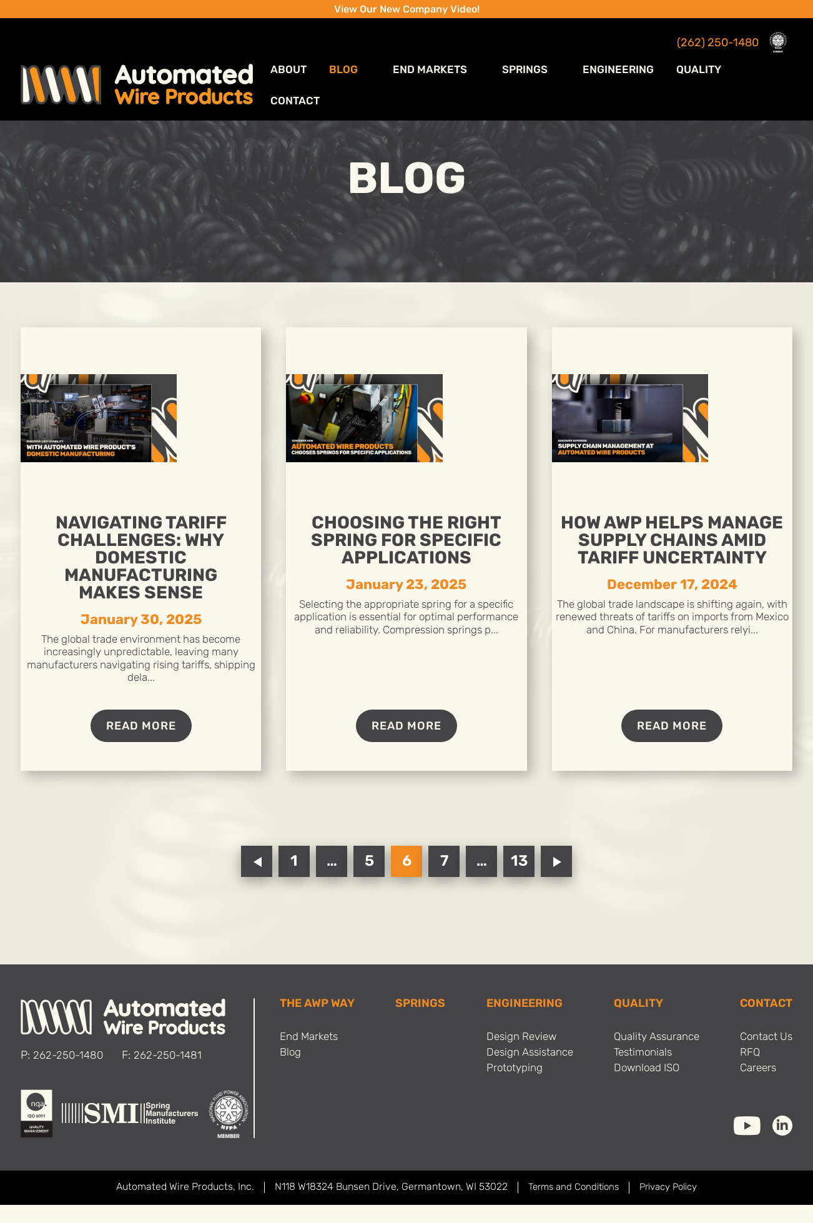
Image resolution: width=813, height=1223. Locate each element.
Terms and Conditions (569, 1206)
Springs (548, 62)
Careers (755, 1089)
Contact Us (764, 1056)
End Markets (470, 62)
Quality (702, 62)
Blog (400, 62)
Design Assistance (527, 1073)
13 (519, 880)
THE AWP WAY (319, 1023)
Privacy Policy (671, 1206)
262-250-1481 (171, 1075)
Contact (769, 62)
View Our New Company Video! (407, 10)
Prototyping (509, 1089)
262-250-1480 (69, 1075)
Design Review (517, 1056)
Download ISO (643, 1089)
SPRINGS (419, 1023)
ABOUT (347, 62)
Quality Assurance (654, 1056)
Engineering (626, 62)
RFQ (746, 1073)
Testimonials (639, 1073)
